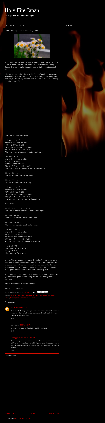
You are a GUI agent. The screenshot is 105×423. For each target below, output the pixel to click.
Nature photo (14, 298)
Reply (13, 318)
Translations (24, 298)
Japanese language (31, 295)
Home (32, 413)
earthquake (20, 295)
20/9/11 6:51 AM (29, 338)
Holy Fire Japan (22, 10)
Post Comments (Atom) (22, 418)
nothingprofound (17, 338)
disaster (13, 295)
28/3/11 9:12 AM (21, 308)
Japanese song (44, 295)
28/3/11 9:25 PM (25, 325)
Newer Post (10, 413)
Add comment (11, 355)
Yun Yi (13, 308)
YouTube (32, 298)
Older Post (54, 413)
